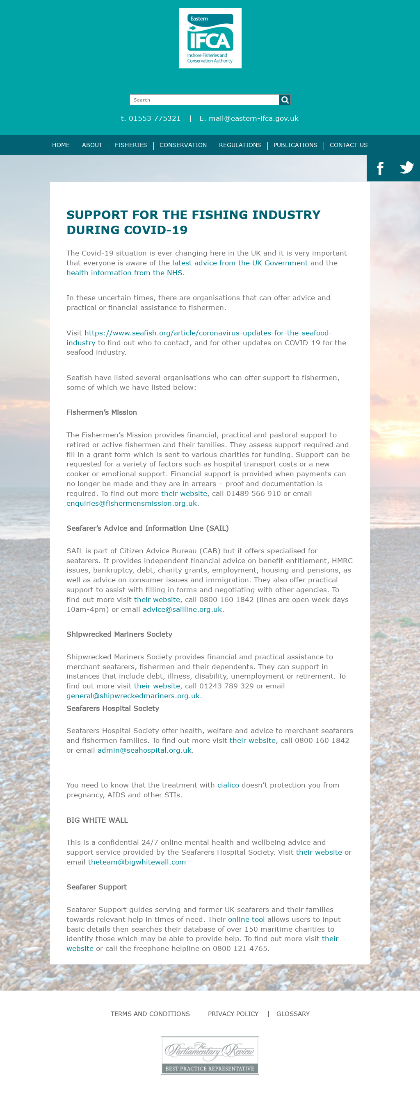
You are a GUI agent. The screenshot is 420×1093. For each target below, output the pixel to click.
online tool (246, 919)
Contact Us (349, 144)
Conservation (183, 144)
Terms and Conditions (150, 1013)
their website (184, 493)
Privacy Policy (233, 1013)
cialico (228, 785)
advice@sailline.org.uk (182, 609)
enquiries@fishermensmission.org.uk (131, 503)
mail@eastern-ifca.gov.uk (254, 118)
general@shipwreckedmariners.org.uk (133, 695)
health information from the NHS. (125, 272)
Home (61, 144)
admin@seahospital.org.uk (145, 750)
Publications (295, 144)
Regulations (240, 144)
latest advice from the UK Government (240, 262)
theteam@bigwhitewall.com (137, 862)
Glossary (293, 1013)
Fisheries (131, 144)
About (92, 144)
